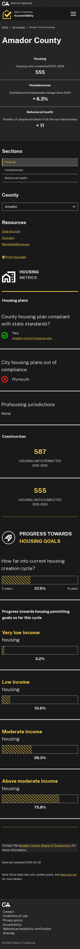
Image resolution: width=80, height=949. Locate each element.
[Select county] (40, 207)
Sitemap (9, 933)
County (10, 195)
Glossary (8, 238)
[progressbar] (16, 580)
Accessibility (12, 924)
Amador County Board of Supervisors (45, 845)
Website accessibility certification (27, 929)
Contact (8, 911)
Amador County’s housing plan (32, 338)
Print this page (14, 257)
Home (5, 27)
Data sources (11, 231)
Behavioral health (16, 178)
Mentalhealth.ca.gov (16, 244)
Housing (10, 162)
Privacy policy (13, 920)
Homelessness (14, 170)
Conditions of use (15, 916)
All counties (18, 27)
